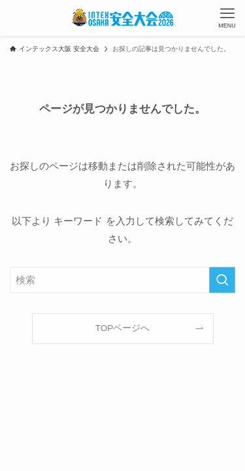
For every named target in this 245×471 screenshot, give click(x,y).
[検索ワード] (122, 280)
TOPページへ (122, 328)
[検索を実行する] (222, 280)
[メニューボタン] (227, 18)
